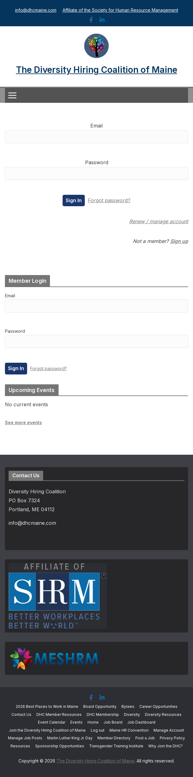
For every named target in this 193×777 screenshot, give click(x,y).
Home (93, 722)
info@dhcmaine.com (35, 10)
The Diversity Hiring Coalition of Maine (96, 70)
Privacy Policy (172, 738)
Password (96, 162)
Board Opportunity (100, 706)
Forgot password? (109, 200)
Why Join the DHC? (165, 746)
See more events (23, 422)
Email (96, 126)
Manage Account (169, 730)
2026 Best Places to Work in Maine (47, 706)
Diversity (132, 714)
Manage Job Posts (25, 738)
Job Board (113, 722)
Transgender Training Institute (116, 746)
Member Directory (113, 738)
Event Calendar (51, 722)
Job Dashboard (141, 722)
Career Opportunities (158, 706)
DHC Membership (103, 714)
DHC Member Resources (59, 714)
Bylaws (127, 706)
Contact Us (21, 714)
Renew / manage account (158, 221)
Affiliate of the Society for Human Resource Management (120, 10)
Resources (20, 746)
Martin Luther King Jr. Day (69, 738)
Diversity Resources (163, 714)
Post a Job (145, 738)
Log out (98, 730)
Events (76, 722)
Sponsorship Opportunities (59, 746)
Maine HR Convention (129, 730)
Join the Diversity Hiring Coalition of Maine (47, 730)
